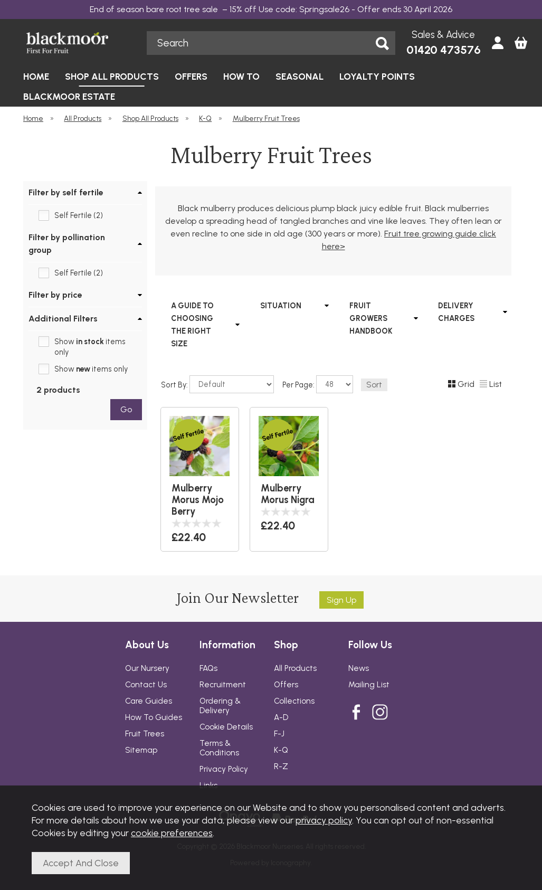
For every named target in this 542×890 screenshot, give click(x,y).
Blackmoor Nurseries (79, 42)
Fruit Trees (144, 733)
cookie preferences (172, 832)
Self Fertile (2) (78, 215)
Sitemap (141, 750)
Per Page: (317, 384)
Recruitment (222, 684)
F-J (279, 733)
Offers (286, 684)
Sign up (341, 600)
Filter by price (55, 295)
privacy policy (324, 820)
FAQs (208, 668)
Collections (294, 701)
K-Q (281, 750)
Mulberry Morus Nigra (287, 494)
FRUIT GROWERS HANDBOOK (370, 318)
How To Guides (153, 717)
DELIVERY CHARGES (456, 312)
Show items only (90, 347)
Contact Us (146, 684)
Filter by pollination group (66, 243)
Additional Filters (63, 319)
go (125, 409)
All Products (295, 668)
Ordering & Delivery (220, 705)
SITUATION (280, 305)
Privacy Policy (223, 769)
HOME (36, 76)
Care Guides (148, 701)
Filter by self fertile (65, 192)
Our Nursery (147, 668)
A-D (281, 717)
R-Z (281, 766)
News (358, 668)
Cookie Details (226, 727)
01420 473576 (443, 50)
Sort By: (217, 384)
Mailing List (368, 684)
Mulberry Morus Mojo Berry (198, 499)
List (491, 384)
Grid (461, 384)
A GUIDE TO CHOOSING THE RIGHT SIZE (192, 324)
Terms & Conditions (219, 748)
